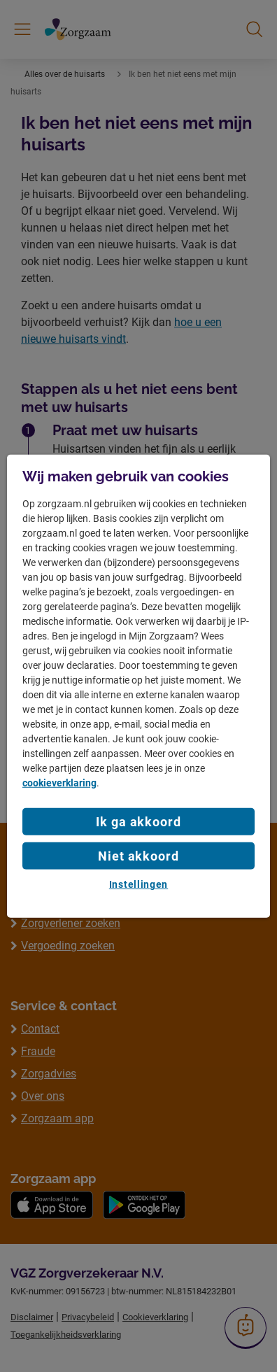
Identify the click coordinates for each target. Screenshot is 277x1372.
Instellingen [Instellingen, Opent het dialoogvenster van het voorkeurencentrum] (138, 884)
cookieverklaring (59, 782)
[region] (138, 685)
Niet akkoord (138, 856)
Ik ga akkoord (138, 821)
